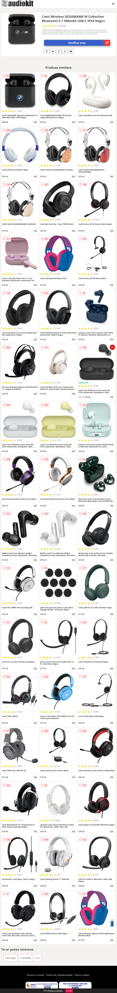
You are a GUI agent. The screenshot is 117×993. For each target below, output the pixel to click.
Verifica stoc (89, 43)
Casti (37, 958)
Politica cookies (81, 975)
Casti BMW (25, 958)
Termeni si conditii (35, 975)
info (35, 122)
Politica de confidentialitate (59, 975)
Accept (69, 990)
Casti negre (10, 958)
